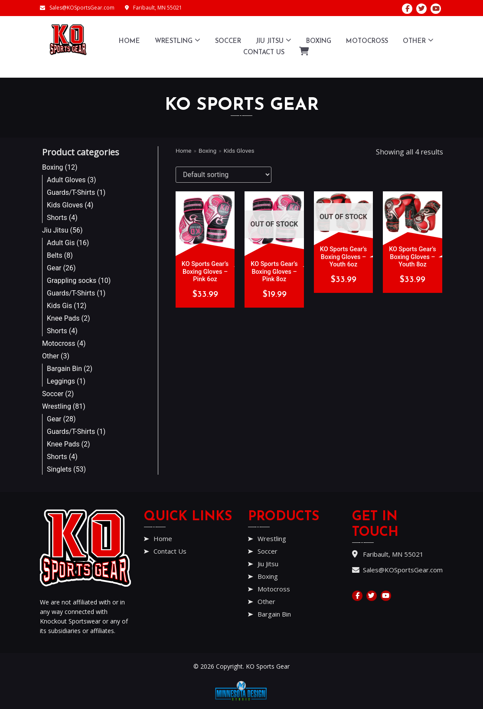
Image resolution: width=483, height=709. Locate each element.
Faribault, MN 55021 (153, 7)
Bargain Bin (64, 368)
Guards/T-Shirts (71, 192)
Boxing (318, 41)
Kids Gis (59, 306)
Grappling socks (71, 280)
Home (129, 41)
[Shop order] (223, 175)
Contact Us (263, 52)
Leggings (61, 381)
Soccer (228, 41)
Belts (54, 255)
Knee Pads (63, 318)
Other (418, 40)
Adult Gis (61, 243)
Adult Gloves (66, 180)
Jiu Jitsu (273, 40)
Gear (54, 268)
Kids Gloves (65, 205)
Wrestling (177, 40)
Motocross (367, 41)
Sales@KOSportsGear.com (77, 7)
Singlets (59, 469)
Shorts (57, 217)
